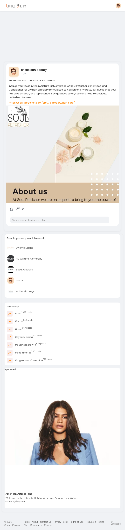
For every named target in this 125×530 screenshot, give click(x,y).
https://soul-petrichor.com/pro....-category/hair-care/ (42, 102)
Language (116, 523)
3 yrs (23, 73)
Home (27, 522)
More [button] (48, 525)
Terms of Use (76, 522)
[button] (118, 5)
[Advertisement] (62, 35)
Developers (36, 525)
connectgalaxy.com (16, 501)
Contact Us (45, 522)
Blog (26, 525)
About (35, 522)
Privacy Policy (61, 522)
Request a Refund (95, 522)
